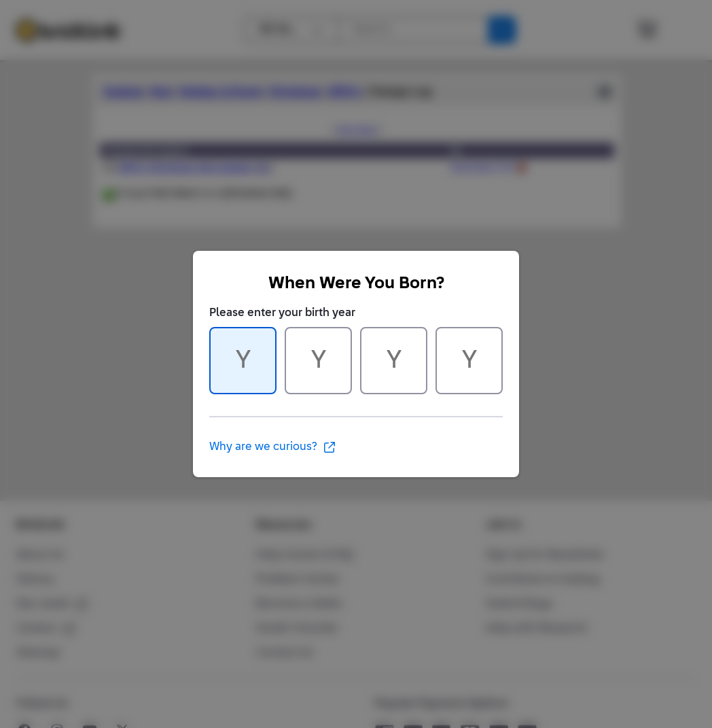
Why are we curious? (272, 447)
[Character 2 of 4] (318, 360)
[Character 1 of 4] (243, 360)
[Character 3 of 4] (393, 360)
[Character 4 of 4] (469, 360)
